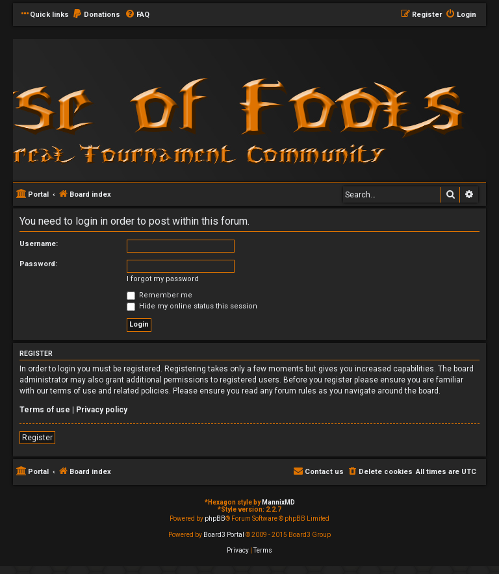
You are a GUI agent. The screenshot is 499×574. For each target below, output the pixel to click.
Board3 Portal (223, 534)
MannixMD (278, 502)
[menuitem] (96, 15)
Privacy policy (101, 409)
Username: (38, 244)
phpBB (215, 518)
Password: (38, 264)
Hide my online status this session (192, 306)
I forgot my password (163, 279)
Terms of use (44, 409)
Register (37, 437)
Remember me (159, 295)
